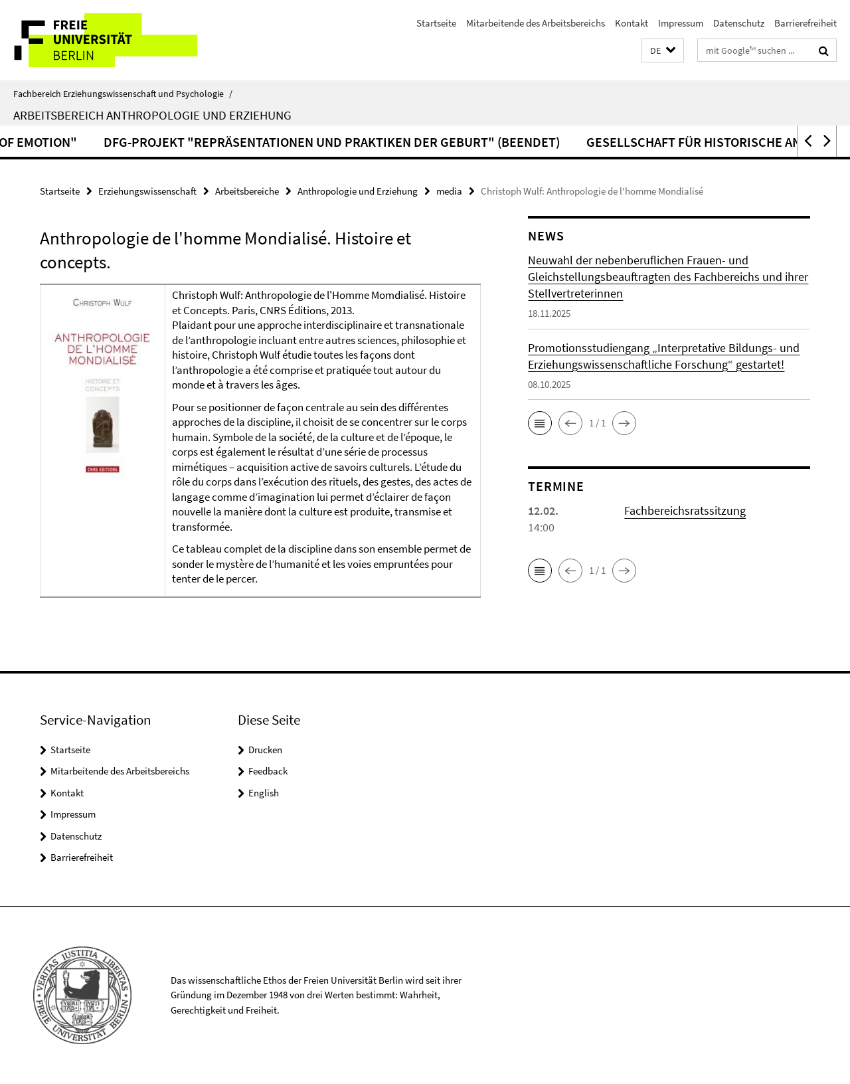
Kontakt (631, 23)
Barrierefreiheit (805, 23)
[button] (662, 51)
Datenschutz (738, 23)
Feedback (268, 771)
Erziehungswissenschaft (147, 191)
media (449, 191)
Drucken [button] (265, 749)
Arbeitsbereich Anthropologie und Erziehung (152, 115)
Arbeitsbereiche (247, 191)
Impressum (680, 23)
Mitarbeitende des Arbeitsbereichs (535, 23)
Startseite (436, 23)
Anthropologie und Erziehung (358, 191)
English (263, 792)
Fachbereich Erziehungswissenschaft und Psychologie (122, 93)
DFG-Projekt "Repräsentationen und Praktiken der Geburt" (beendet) (458, 142)
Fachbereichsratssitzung (685, 510)
